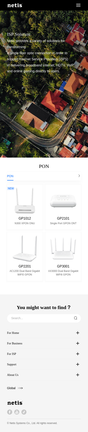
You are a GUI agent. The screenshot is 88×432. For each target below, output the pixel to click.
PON (10, 176)
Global (11, 388)
